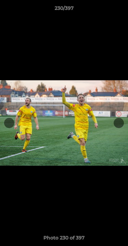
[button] (120, 10)
